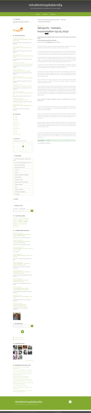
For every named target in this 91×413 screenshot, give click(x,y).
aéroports (69, 140)
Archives (45, 14)
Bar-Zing (30, 372)
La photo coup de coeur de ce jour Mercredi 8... (23, 390)
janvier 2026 (15, 121)
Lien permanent (41, 140)
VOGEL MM (16, 234)
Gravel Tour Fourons (17, 373)
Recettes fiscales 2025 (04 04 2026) (21, 71)
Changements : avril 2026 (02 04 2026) (22, 86)
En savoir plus (59, 412)
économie (17, 170)
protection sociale (18, 179)
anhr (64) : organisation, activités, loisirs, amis (22, 159)
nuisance (73, 140)
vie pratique (17, 194)
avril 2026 (15, 116)
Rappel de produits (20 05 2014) (44, 21)
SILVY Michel (16, 248)
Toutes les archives (17, 134)
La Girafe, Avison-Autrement (19, 383)
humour (20, 221)
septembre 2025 (16, 128)
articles (24, 223)
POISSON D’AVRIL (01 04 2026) (20, 99)
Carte (16, 199)
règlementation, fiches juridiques (21, 182)
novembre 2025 (16, 125)
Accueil (38, 14)
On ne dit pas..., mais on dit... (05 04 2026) (23, 64)
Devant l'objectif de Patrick (20, 391)
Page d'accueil (63, 19)
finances (16, 172)
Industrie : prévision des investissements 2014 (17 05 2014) (48, 19)
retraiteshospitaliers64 (45, 5)
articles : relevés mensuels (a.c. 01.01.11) (23, 162)
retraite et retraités (19, 184)
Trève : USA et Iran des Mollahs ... (20, 372)
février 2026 (15, 119)
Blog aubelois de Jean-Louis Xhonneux (24, 381)
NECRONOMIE (16, 368)
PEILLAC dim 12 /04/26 (17, 370)
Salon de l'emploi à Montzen (19, 376)
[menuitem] (37, 14)
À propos (52, 14)
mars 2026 (15, 118)
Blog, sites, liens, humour (20, 167)
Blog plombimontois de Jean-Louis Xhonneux (21, 377)
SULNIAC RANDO (28, 370)
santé (16, 187)
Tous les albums (30, 360)
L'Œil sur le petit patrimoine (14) (19, 387)
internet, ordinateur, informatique (21, 174)
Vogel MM (15, 271)
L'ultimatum (15, 385)
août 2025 (15, 130)
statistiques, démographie (20, 191)
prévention (16, 226)
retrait (20, 223)
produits (15, 223)
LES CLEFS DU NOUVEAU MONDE (20, 367)
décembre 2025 (16, 123)
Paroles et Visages (23, 385)
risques (25, 221)
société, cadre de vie (19, 189)
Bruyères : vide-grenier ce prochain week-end (22, 382)
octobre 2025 (16, 126)
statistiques (25, 218)
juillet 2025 (15, 132)
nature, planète (18, 177)
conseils (19, 218)
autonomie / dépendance (20, 165)
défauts (15, 221)
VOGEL (14, 280)
